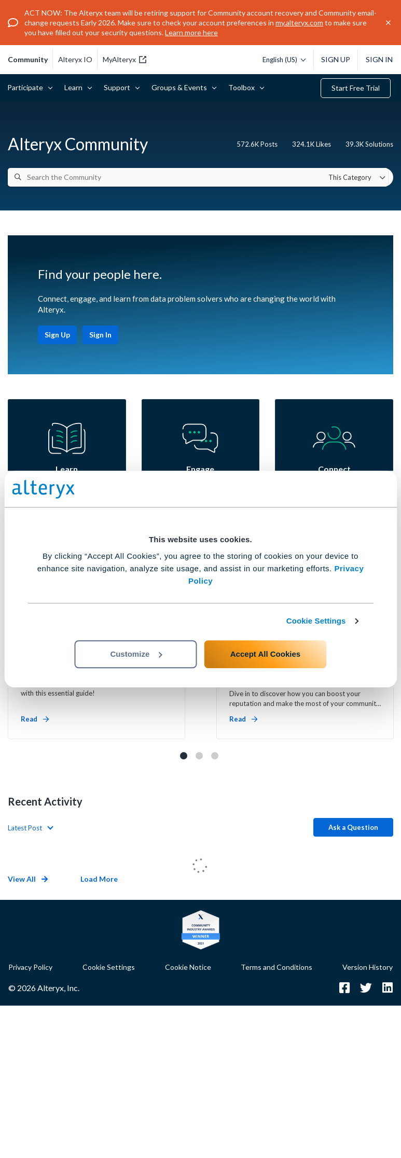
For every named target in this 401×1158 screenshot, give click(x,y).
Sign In (379, 59)
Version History (367, 967)
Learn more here (191, 32)
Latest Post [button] (25, 828)
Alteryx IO (75, 59)
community (28, 59)
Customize (136, 653)
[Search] (18, 177)
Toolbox (243, 87)
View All (28, 878)
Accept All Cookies (265, 653)
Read (35, 719)
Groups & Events (181, 87)
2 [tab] (199, 755)
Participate (27, 87)
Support (119, 87)
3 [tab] (214, 755)
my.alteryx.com (299, 22)
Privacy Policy (30, 967)
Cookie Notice (188, 967)
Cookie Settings (316, 620)
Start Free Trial (355, 87)
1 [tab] (183, 755)
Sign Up (335, 59)
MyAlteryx (124, 59)
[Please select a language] (281, 59)
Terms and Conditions (276, 967)
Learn (75, 87)
